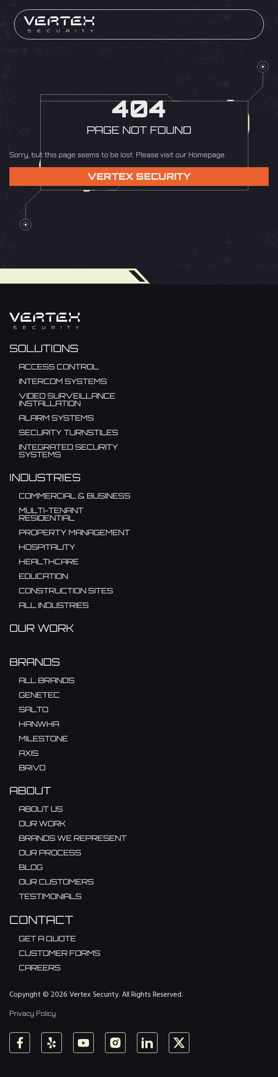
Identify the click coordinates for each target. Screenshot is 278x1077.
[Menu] (250, 24)
